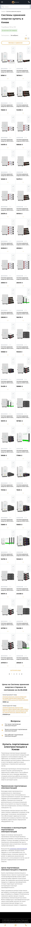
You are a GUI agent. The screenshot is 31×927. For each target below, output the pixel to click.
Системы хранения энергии (13, 11)
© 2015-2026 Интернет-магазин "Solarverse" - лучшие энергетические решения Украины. (15, 921)
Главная (3, 11)
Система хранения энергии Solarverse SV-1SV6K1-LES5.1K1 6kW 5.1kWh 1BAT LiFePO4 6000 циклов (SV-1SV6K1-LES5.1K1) (15, 698)
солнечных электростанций (18, 849)
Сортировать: (5, 35)
